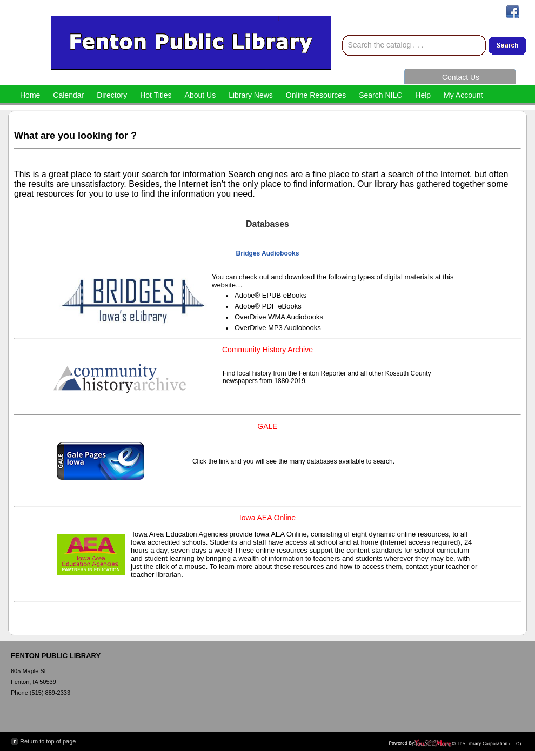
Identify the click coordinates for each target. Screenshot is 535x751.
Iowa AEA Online (267, 517)
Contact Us (460, 77)
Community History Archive (267, 349)
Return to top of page (48, 741)
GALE (267, 426)
